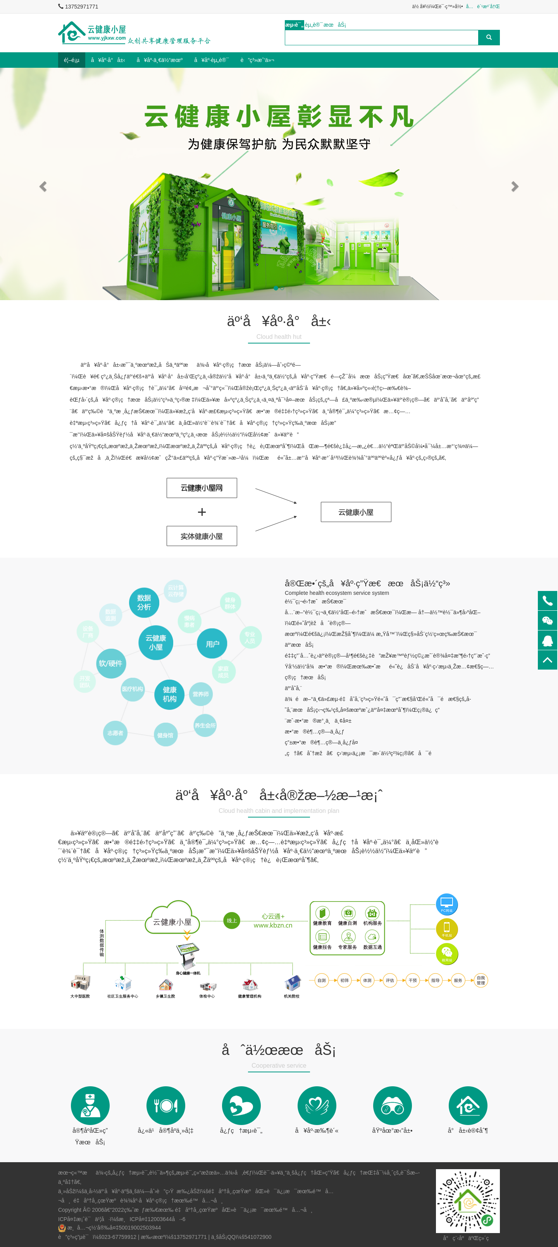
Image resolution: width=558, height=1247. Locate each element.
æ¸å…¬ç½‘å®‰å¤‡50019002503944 (114, 1228)
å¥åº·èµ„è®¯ (211, 60)
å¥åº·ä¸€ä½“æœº (160, 60)
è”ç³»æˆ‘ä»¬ (257, 60)
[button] (42, 184)
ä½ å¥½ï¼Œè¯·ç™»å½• (437, 6)
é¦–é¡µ (71, 60)
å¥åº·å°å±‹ (108, 60)
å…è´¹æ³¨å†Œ (483, 6)
